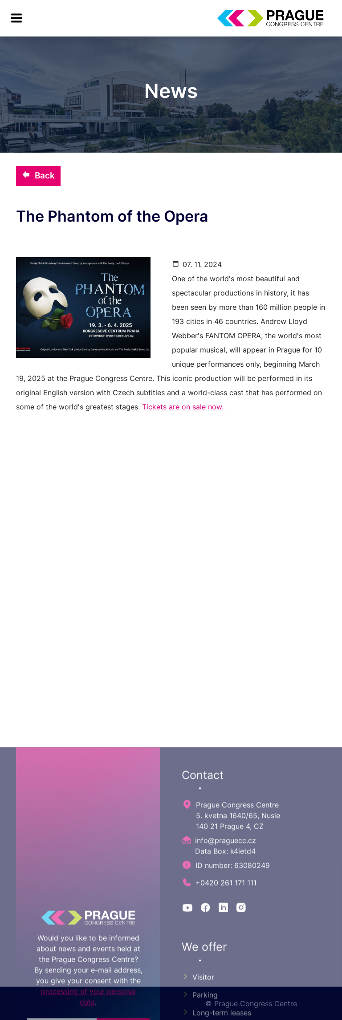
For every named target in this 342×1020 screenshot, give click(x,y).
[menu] (16, 18)
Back (38, 175)
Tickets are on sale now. (184, 406)
